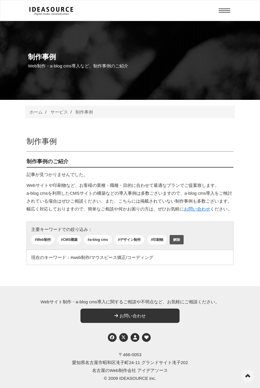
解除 (176, 240)
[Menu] (224, 10)
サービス (59, 111)
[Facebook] (112, 337)
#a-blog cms (97, 240)
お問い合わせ (197, 208)
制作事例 (84, 111)
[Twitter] (123, 337)
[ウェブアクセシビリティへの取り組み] (146, 337)
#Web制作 (43, 240)
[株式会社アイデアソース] (51, 11)
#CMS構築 (69, 240)
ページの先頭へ (247, 375)
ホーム (36, 111)
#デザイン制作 (129, 240)
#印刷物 (157, 240)
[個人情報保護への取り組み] (135, 337)
